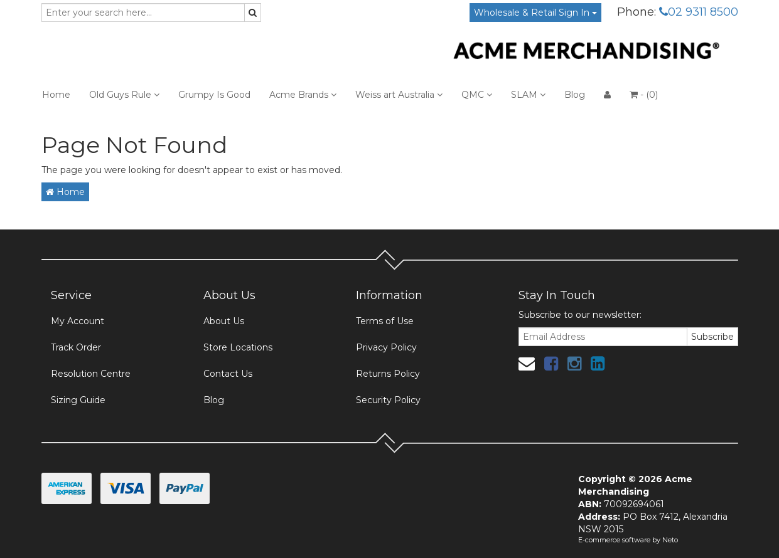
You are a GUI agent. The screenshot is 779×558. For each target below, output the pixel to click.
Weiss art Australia (399, 94)
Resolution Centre (91, 373)
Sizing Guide (78, 400)
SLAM (528, 94)
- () (644, 94)
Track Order (76, 347)
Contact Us (227, 373)
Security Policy (388, 400)
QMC (476, 94)
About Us (223, 321)
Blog (574, 94)
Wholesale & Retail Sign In (535, 12)
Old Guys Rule (124, 94)
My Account (77, 321)
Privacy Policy (386, 347)
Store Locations (237, 347)
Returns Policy (388, 373)
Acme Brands (302, 94)
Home (56, 94)
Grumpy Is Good (214, 94)
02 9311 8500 (698, 12)
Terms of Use (385, 321)
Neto (670, 539)
